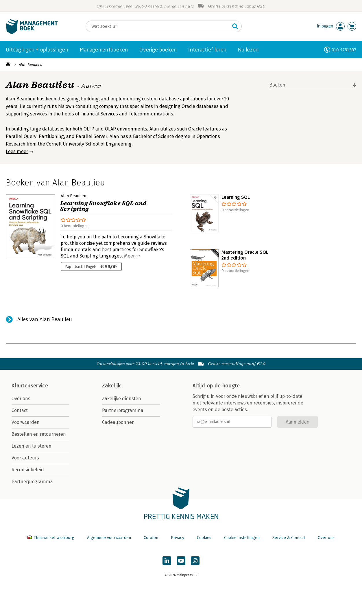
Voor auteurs (25, 458)
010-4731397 (344, 49)
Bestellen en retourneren (39, 434)
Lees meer (17, 151)
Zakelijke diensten (121, 398)
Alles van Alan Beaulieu (44, 319)
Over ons (21, 398)
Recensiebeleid (28, 469)
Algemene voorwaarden (109, 537)
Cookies (204, 537)
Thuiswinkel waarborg (51, 537)
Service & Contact (288, 537)
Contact (20, 410)
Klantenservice (30, 385)
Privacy (177, 537)
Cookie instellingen (242, 537)
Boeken (277, 85)
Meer (129, 256)
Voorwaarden (26, 422)
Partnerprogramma (32, 481)
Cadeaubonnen (118, 422)
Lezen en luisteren (31, 446)
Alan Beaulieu (30, 64)
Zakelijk (111, 385)
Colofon (151, 537)
